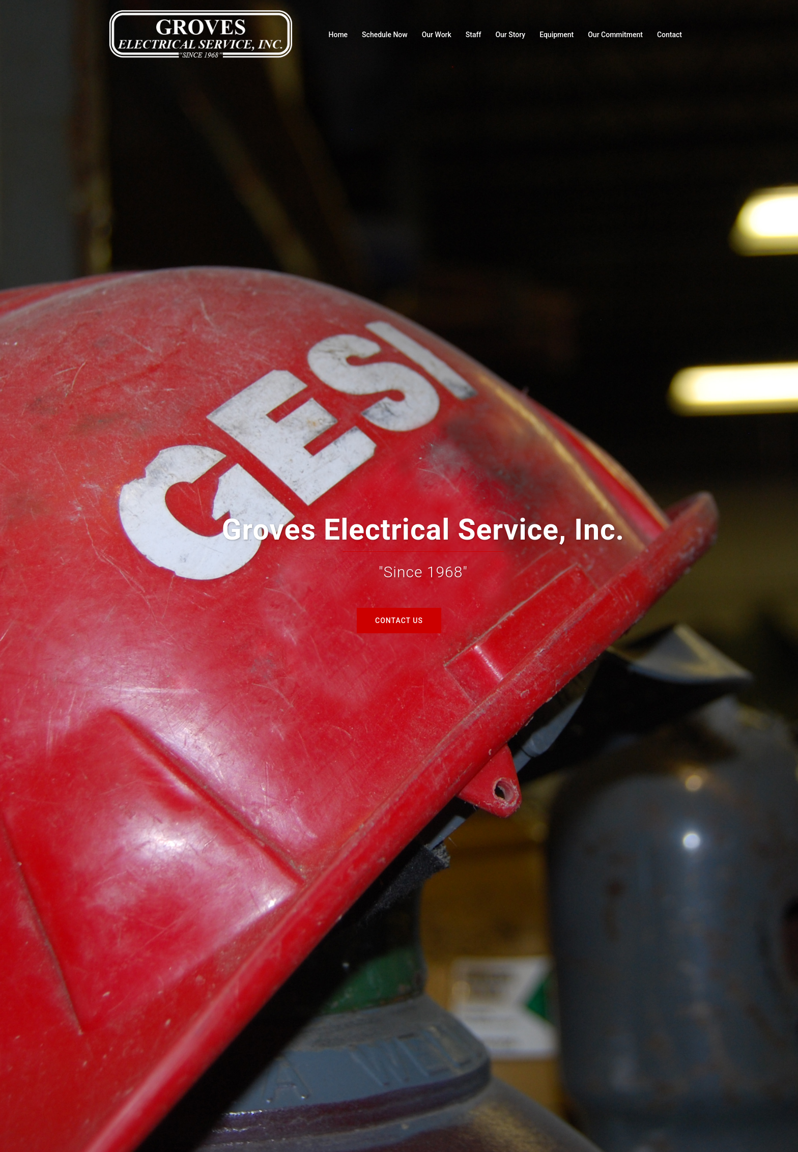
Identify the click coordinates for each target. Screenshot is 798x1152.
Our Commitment (615, 35)
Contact (669, 35)
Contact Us (399, 620)
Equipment (556, 35)
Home (338, 35)
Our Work (436, 35)
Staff (473, 35)
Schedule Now (385, 35)
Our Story (510, 35)
